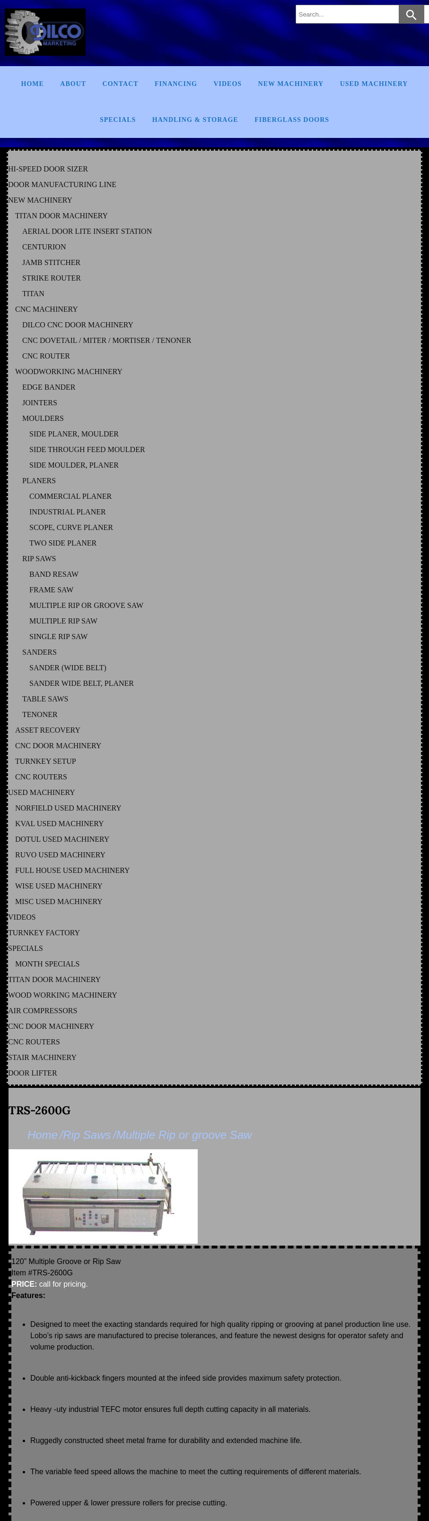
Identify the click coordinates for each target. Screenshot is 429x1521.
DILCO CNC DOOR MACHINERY (77, 325)
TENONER (40, 714)
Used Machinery (374, 83)
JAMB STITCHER (51, 262)
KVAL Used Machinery (59, 824)
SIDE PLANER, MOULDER (74, 434)
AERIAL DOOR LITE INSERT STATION (87, 231)
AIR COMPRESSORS (42, 1011)
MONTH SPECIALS (47, 964)
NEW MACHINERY (40, 200)
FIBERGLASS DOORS (291, 119)
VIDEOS (22, 917)
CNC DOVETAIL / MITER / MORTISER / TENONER (106, 340)
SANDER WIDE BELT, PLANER (81, 683)
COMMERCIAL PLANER (70, 496)
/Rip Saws (85, 1134)
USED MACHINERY (41, 792)
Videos (227, 83)
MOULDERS (43, 418)
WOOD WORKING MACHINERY (62, 995)
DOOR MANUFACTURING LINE (62, 184)
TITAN (33, 294)
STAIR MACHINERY (42, 1057)
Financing (176, 83)
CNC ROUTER (46, 356)
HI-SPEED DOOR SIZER (48, 169)
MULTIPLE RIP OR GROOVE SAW (86, 605)
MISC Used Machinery (59, 901)
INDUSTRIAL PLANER (67, 512)
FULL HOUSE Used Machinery (72, 870)
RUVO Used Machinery (60, 855)
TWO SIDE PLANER (62, 543)
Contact (121, 83)
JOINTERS (39, 403)
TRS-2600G (39, 1110)
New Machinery (291, 83)
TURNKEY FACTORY (44, 933)
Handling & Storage (195, 119)
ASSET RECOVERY (47, 730)
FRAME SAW (51, 590)
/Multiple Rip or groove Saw (182, 1134)
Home (32, 83)
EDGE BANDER (48, 387)
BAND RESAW (54, 574)
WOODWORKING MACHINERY (69, 371)
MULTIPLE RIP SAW (63, 621)
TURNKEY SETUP (45, 761)
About (73, 83)
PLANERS (39, 481)
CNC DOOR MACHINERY (58, 746)
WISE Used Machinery (59, 886)
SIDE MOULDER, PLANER (74, 465)
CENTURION (44, 247)
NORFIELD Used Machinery (68, 808)
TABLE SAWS (45, 699)
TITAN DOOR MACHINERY (61, 216)
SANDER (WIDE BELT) (67, 668)
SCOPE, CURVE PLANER (71, 527)
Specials (118, 119)
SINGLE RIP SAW (58, 636)
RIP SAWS (39, 559)
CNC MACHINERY (46, 309)
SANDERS (39, 652)
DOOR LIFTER (32, 1073)
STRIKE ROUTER (51, 278)
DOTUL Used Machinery (62, 839)
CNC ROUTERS (41, 777)
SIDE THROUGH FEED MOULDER (87, 449)
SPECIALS (25, 948)
